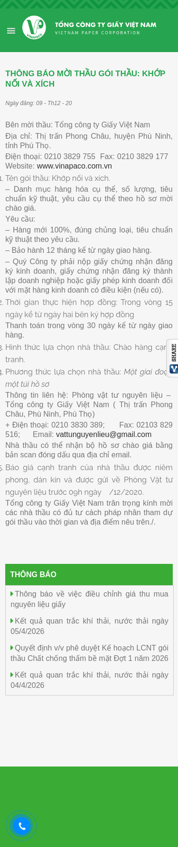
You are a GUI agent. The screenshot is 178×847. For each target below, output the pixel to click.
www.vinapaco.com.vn (74, 166)
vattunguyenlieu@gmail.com (103, 434)
